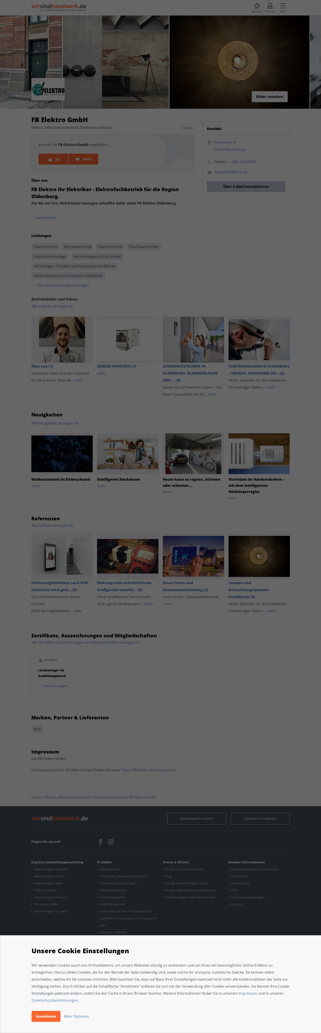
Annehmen (46, 1016)
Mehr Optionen (76, 1016)
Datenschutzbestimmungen (55, 1000)
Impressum (248, 993)
